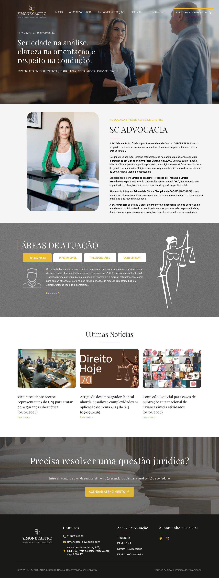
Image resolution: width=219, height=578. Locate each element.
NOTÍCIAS (137, 12)
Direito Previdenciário (129, 548)
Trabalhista (123, 537)
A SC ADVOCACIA (80, 12)
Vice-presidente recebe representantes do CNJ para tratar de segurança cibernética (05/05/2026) (45, 404)
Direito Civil (124, 543)
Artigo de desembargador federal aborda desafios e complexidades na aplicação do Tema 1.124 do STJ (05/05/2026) (109, 404)
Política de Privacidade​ (188, 570)
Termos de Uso (163, 570)
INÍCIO (59, 12)
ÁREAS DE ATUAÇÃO (111, 12)
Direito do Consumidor (130, 554)
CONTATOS (157, 12)
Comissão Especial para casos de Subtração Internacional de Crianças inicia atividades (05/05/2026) (169, 404)
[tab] (37, 257)
